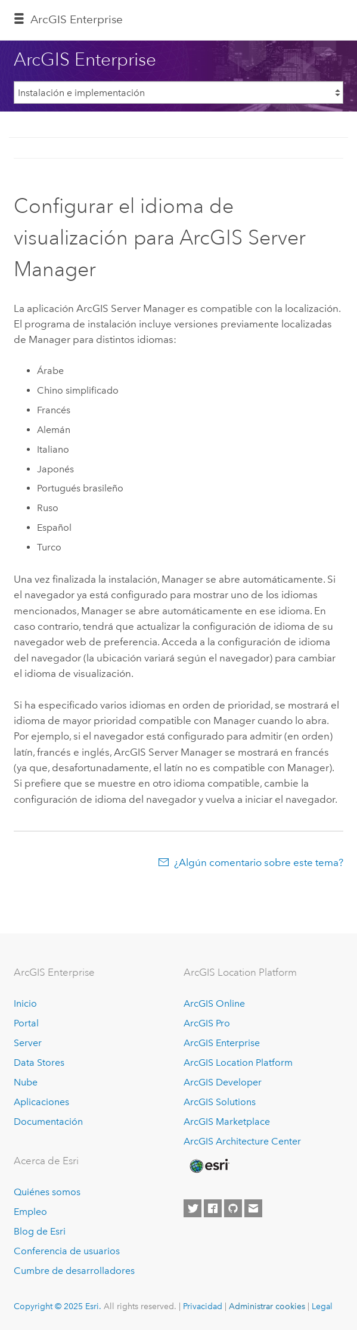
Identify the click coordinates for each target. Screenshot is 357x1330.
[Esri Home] (208, 1166)
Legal (322, 1306)
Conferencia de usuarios (67, 1251)
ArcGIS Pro (207, 1023)
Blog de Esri (40, 1231)
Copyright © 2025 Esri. (57, 1306)
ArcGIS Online (214, 1003)
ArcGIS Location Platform (238, 1062)
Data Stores (39, 1062)
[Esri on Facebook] (213, 1208)
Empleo (30, 1211)
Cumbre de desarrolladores (74, 1270)
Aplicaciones (41, 1102)
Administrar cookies (267, 1306)
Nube (26, 1082)
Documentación (48, 1121)
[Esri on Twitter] (192, 1208)
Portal (26, 1023)
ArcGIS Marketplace (227, 1121)
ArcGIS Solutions (220, 1102)
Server (28, 1042)
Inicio (25, 1003)
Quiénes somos (47, 1192)
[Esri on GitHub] (233, 1208)
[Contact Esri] (253, 1208)
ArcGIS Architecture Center (242, 1141)
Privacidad (202, 1306)
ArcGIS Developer (223, 1082)
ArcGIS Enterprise (76, 19)
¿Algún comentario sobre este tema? (258, 862)
